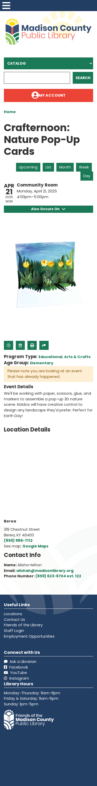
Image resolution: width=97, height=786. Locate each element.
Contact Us (14, 619)
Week (84, 167)
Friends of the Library (23, 625)
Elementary (41, 363)
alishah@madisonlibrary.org (44, 570)
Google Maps (35, 546)
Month (65, 167)
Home (10, 111)
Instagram (16, 678)
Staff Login (14, 630)
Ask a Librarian (20, 661)
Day (86, 176)
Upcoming (28, 167)
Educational (50, 356)
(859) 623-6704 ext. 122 (58, 576)
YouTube (15, 672)
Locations (13, 613)
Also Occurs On (48, 209)
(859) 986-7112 (18, 540)
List (48, 167)
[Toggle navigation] (6, 5)
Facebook (16, 667)
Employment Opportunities (29, 636)
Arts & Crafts (77, 356)
